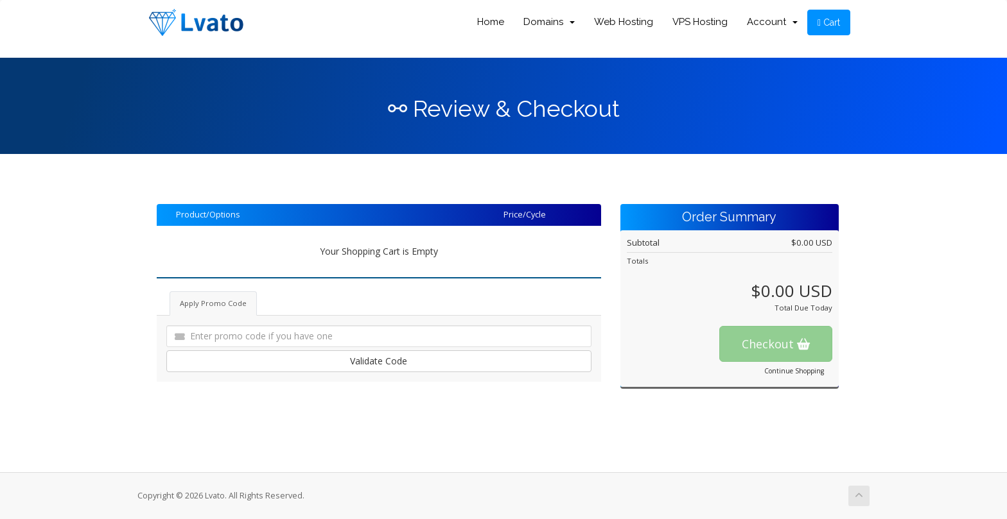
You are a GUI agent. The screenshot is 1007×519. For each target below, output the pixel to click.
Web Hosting (623, 22)
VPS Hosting (700, 22)
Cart (829, 22)
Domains (549, 22)
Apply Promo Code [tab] (213, 303)
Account (772, 22)
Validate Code (378, 361)
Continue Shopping (794, 370)
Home (490, 22)
